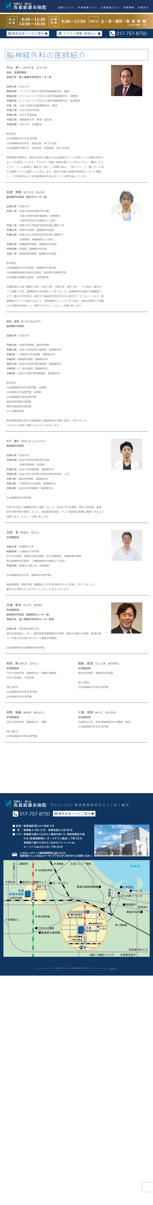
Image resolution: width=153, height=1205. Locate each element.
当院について (66, 7)
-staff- (112, 968)
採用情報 (128, 7)
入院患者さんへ (110, 7)
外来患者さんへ (87, 7)
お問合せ (143, 7)
